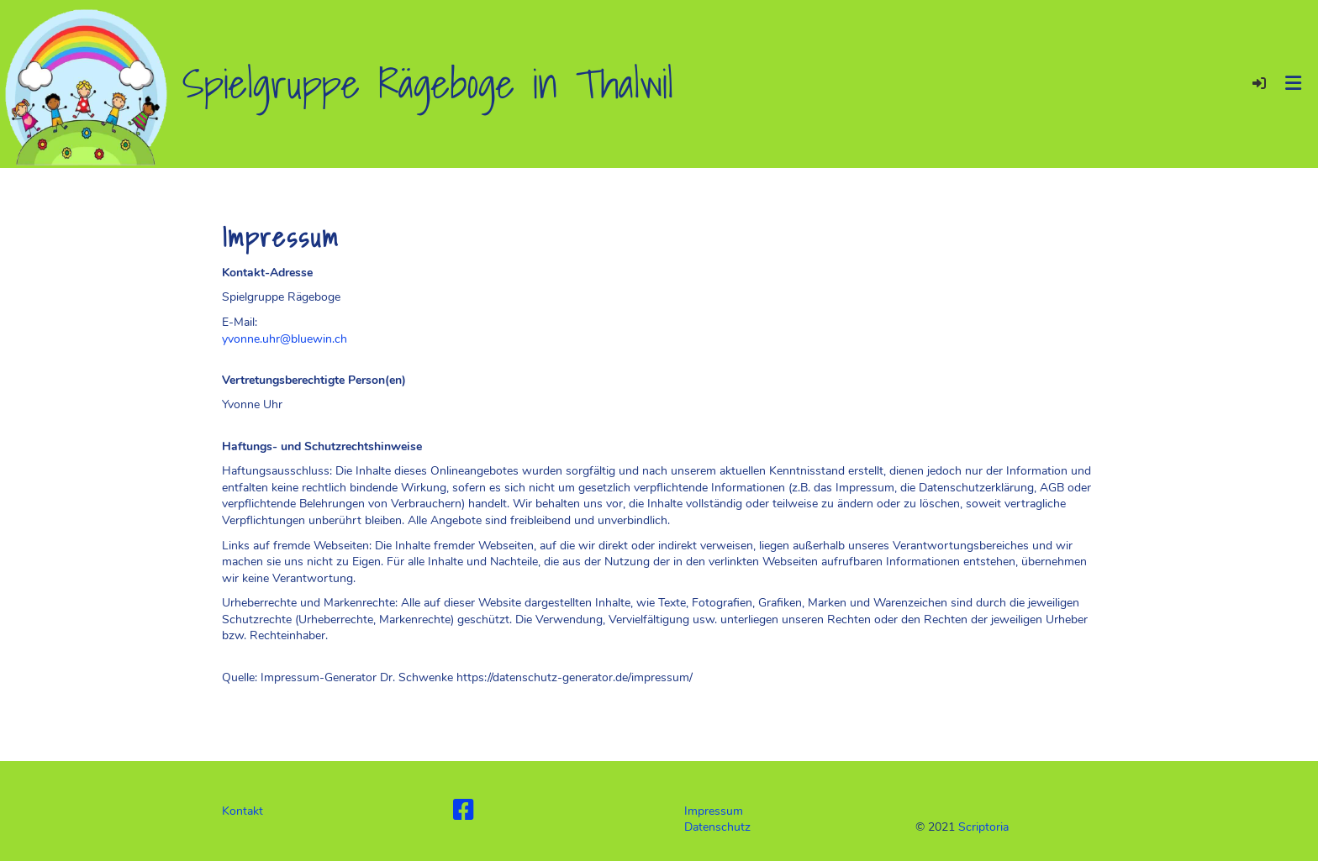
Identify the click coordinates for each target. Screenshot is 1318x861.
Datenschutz (717, 827)
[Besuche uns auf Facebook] (463, 811)
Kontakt (242, 811)
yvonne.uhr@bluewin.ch (284, 339)
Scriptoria (983, 827)
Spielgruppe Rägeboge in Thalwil (427, 84)
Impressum (713, 811)
